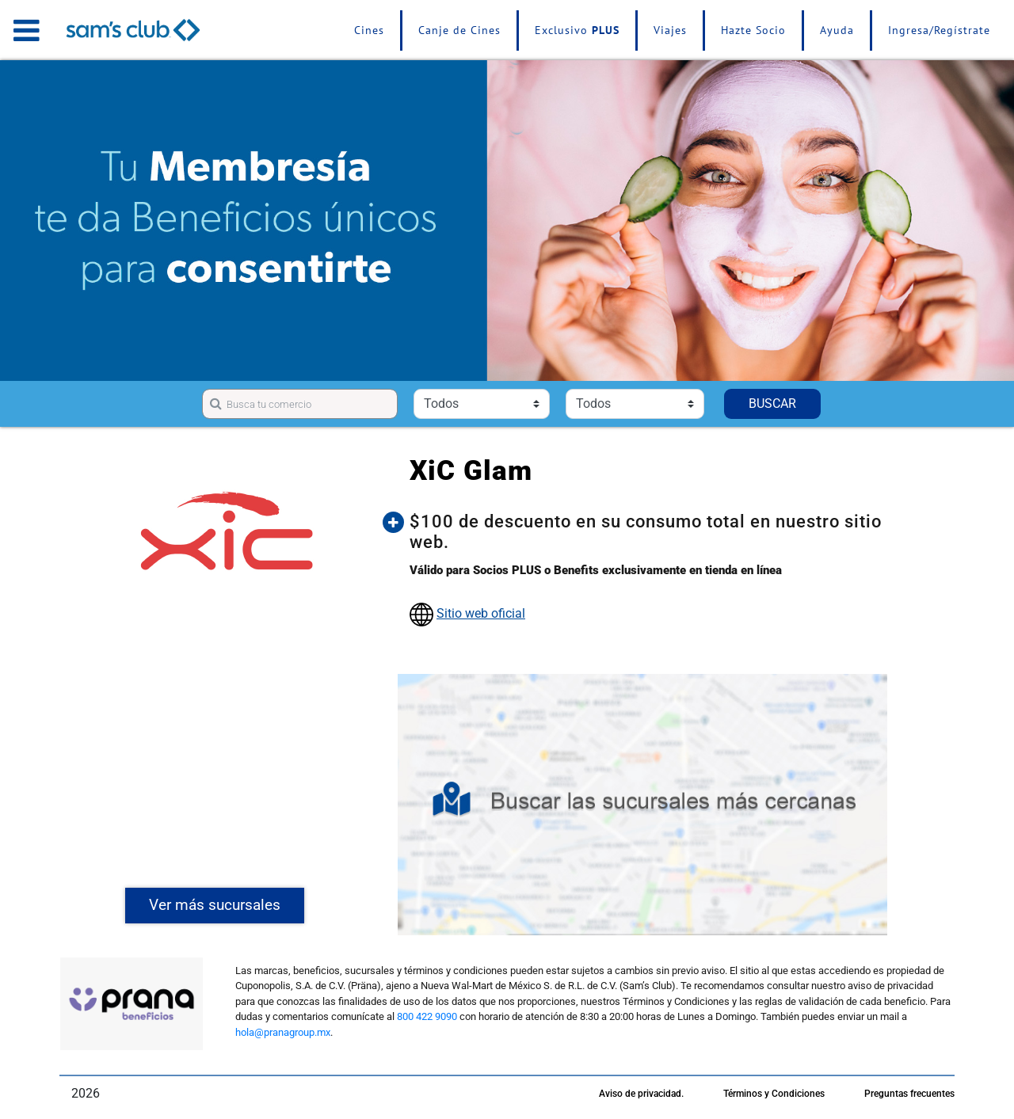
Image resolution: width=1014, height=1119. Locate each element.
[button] (654, 533)
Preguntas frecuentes (909, 1093)
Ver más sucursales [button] (214, 905)
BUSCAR (772, 403)
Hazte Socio (753, 30)
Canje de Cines (459, 30)
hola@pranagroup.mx (282, 1032)
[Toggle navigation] (26, 30)
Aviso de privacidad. (641, 1093)
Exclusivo (577, 30)
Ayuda (837, 30)
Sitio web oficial (480, 613)
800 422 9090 (427, 1016)
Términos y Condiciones (774, 1093)
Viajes (670, 30)
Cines (369, 30)
